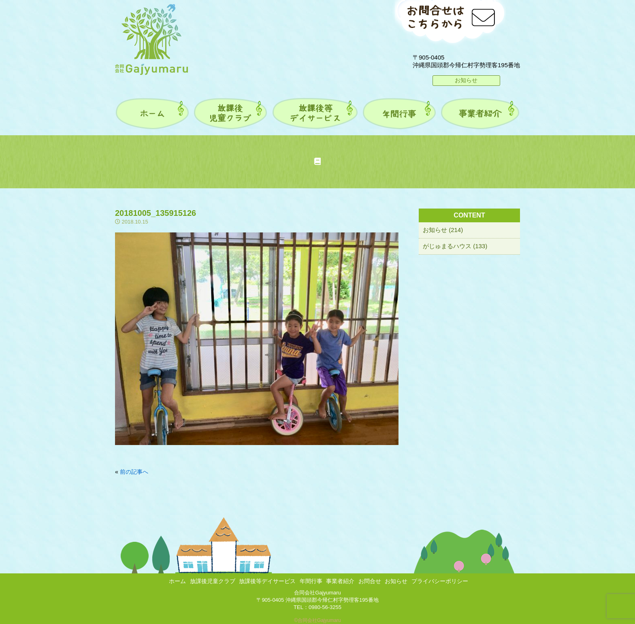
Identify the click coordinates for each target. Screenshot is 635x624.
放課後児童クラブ (212, 581)
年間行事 (311, 581)
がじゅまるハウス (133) (455, 246)
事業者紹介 (340, 581)
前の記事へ (134, 472)
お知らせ (466, 80)
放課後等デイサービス (267, 581)
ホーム (177, 581)
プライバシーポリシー (439, 581)
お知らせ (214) (443, 229)
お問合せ (369, 581)
